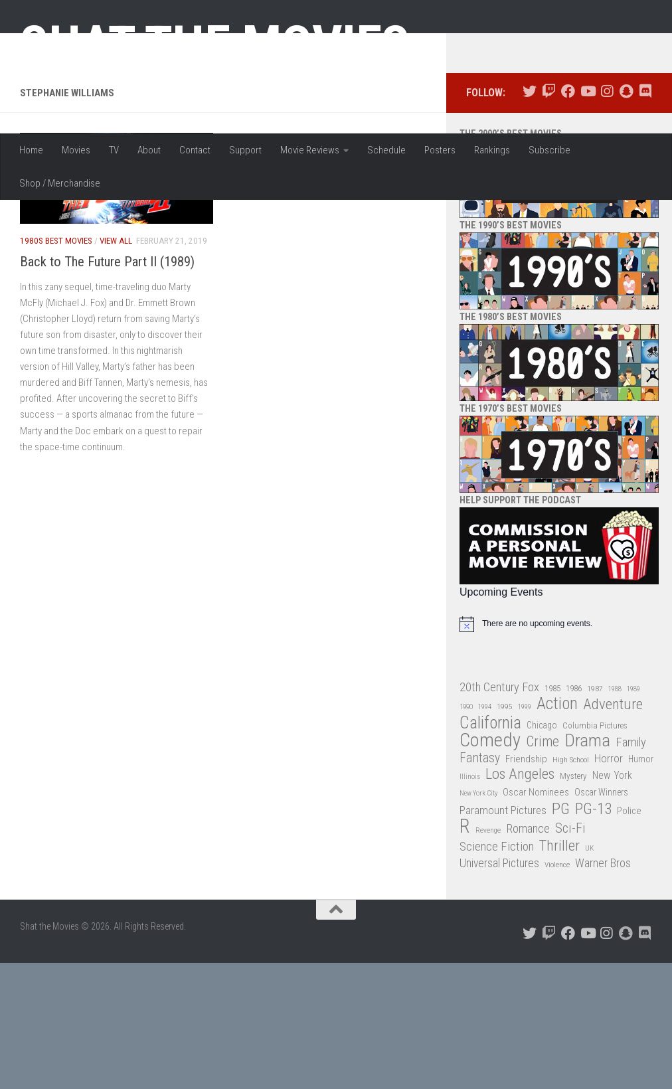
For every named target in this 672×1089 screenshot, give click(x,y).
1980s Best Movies (56, 368)
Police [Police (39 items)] (629, 937)
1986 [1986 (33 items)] (574, 814)
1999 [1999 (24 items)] (524, 833)
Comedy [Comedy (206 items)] (490, 867)
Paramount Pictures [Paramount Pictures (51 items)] (503, 936)
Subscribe (549, 150)
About (149, 150)
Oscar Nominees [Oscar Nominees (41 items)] (536, 919)
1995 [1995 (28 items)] (505, 833)
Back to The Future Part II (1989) (107, 388)
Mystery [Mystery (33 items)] (573, 903)
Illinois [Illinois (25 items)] (470, 903)
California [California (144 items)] (490, 849)
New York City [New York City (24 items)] (478, 920)
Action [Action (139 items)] (557, 831)
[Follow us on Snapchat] (626, 218)
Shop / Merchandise (59, 183)
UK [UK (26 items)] (589, 974)
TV (114, 150)
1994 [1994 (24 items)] (484, 833)
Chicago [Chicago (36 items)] (542, 851)
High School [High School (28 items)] (570, 885)
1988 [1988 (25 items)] (615, 815)
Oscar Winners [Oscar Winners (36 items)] (601, 919)
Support (245, 150)
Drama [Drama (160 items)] (587, 867)
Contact (194, 150)
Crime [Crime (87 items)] (542, 869)
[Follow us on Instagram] (607, 218)
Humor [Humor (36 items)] (640, 885)
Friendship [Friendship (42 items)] (526, 885)
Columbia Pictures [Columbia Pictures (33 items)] (595, 852)
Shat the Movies (215, 45)
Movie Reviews (309, 150)
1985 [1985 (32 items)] (552, 814)
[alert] (559, 750)
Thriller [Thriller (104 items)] (559, 972)
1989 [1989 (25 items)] (633, 815)
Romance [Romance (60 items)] (528, 955)
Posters (440, 150)
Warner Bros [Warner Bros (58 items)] (603, 990)
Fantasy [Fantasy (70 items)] (480, 884)
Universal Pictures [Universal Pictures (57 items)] (499, 990)
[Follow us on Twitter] (530, 218)
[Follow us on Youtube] (587, 218)
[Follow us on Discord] (645, 218)
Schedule (386, 150)
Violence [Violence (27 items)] (557, 991)
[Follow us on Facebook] (568, 218)
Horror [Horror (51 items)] (608, 884)
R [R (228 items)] (465, 953)
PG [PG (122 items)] (561, 935)
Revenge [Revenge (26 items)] (488, 957)
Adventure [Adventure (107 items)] (613, 831)
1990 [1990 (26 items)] (466, 833)
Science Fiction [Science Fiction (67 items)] (497, 972)
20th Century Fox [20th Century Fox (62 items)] (499, 813)
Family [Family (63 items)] (631, 869)
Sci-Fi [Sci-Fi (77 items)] (570, 955)
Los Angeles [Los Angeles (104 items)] (519, 901)
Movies (76, 150)
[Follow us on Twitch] (549, 218)
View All (116, 368)
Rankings (492, 150)
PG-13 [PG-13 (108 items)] (593, 936)
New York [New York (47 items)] (612, 902)
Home (31, 150)
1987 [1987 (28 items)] (595, 814)
